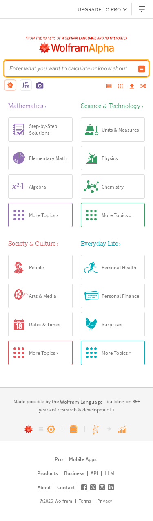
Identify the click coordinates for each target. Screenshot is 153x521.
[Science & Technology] (113, 105)
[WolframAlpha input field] (71, 68)
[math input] (26, 85)
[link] (81, 402)
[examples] (120, 86)
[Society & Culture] (40, 243)
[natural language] (10, 85)
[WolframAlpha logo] (76, 48)
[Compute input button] (141, 69)
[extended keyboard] (109, 86)
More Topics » (34, 215)
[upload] (131, 86)
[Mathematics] (40, 105)
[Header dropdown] (142, 9)
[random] (143, 86)
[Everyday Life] (113, 243)
